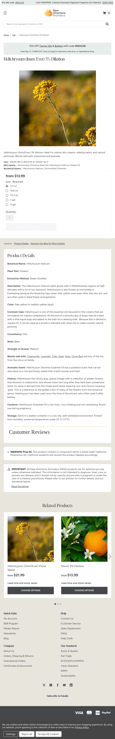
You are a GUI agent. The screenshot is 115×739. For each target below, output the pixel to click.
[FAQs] (64, 633)
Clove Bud (77, 356)
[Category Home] (6, 35)
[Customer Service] (71, 623)
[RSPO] (64, 670)
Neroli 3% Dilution (72, 565)
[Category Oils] (14, 35)
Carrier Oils (46, 45)
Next (110, 556)
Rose (68, 356)
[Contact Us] (67, 618)
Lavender (46, 356)
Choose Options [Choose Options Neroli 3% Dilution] (84, 590)
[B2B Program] (11, 623)
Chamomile (33, 356)
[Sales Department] (71, 628)
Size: (14, 181)
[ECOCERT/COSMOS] (72, 660)
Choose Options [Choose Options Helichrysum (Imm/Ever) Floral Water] (30, 590)
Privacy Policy (82, 727)
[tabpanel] (31, 555)
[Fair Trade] (66, 655)
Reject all (27, 734)
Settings (10, 734)
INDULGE (22, 3)
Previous (4, 556)
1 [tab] (55, 603)
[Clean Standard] (69, 665)
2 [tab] (58, 603)
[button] (107, 24)
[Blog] (6, 638)
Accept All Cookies (48, 734)
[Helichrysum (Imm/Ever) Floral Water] (31, 539)
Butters (59, 45)
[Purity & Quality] (69, 650)
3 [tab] (60, 603)
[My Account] (10, 618)
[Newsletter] (10, 633)
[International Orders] (15, 660)
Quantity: (11, 211)
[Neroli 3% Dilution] (84, 539)
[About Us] (9, 650)
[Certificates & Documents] (18, 665)
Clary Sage (58, 356)
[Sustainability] (68, 675)
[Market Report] (11, 628)
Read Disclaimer (20, 486)
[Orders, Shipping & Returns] (19, 655)
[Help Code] (67, 638)
